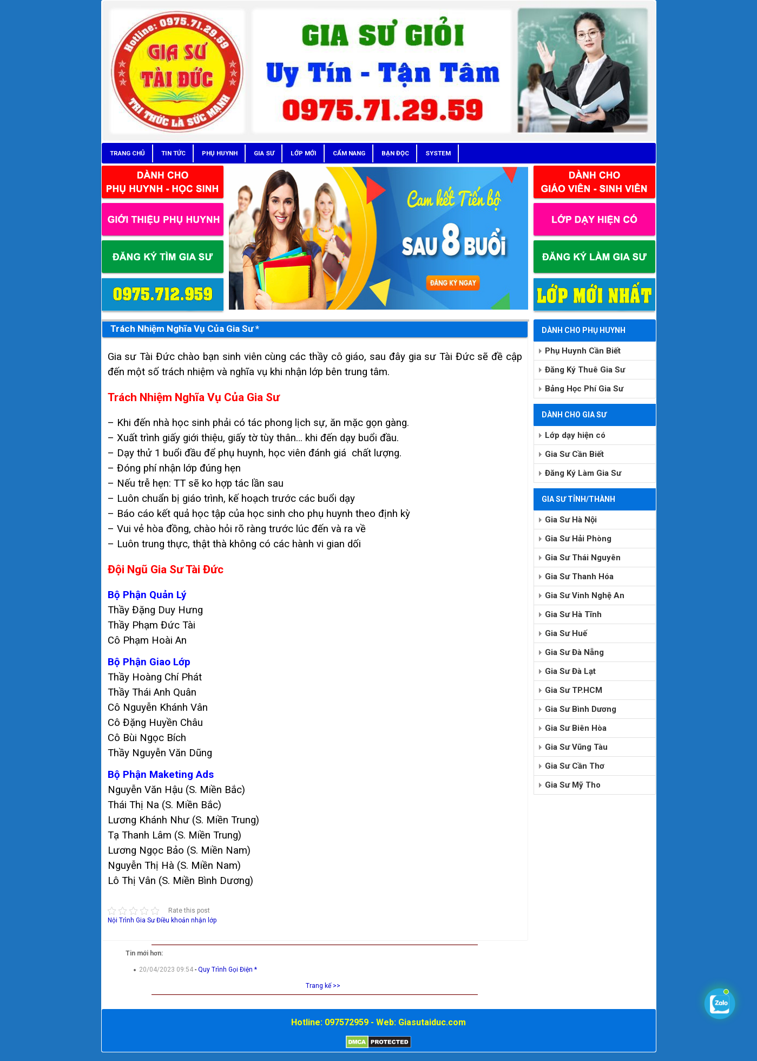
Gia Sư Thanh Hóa (579, 576)
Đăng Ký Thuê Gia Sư (585, 370)
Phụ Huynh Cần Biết (583, 351)
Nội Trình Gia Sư (131, 920)
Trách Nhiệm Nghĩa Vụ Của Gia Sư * (184, 328)
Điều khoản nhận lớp (186, 920)
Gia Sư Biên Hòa (576, 728)
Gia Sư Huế (566, 633)
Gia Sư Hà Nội (571, 520)
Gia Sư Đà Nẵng (574, 652)
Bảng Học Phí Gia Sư (584, 389)
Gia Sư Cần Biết (574, 454)
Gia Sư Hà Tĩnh (573, 614)
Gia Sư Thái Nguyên (583, 557)
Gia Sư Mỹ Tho (573, 785)
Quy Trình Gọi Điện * (227, 969)
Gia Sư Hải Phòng (578, 538)
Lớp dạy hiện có (575, 435)
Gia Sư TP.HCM (573, 690)
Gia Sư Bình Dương (580, 709)
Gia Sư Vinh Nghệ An (584, 595)
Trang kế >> (323, 986)
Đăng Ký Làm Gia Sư (583, 473)
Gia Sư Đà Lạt (570, 671)
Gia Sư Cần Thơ (574, 766)
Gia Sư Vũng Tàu (576, 747)
